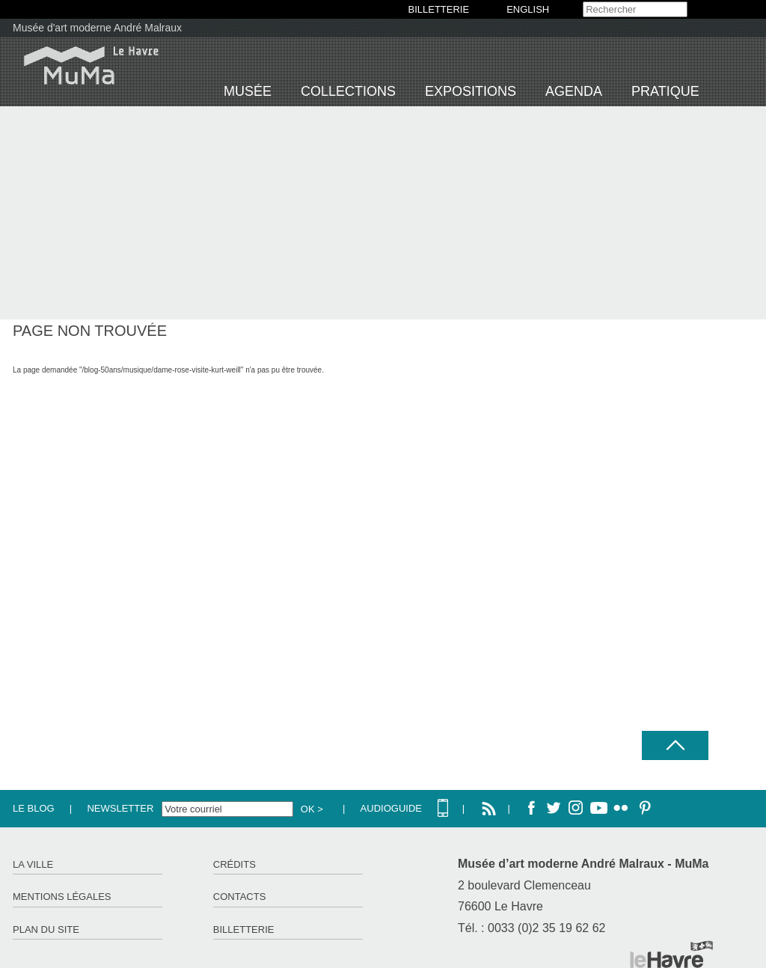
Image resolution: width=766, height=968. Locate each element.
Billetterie (244, 929)
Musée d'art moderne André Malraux (97, 28)
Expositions (470, 91)
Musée (248, 91)
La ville (33, 864)
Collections (348, 91)
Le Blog (34, 808)
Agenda (573, 91)
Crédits (234, 864)
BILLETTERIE (439, 9)
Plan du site (46, 929)
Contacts (239, 896)
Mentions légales (62, 896)
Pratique (665, 91)
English (527, 9)
